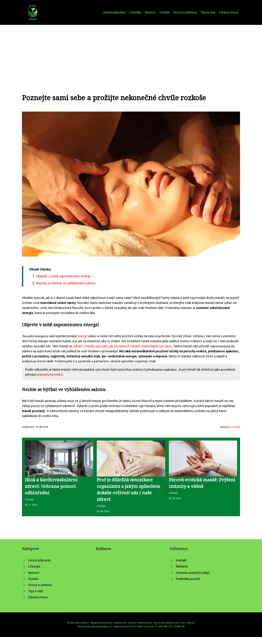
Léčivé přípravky (114, 12)
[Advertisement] (131, 52)
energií (82, 336)
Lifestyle (135, 12)
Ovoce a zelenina (185, 12)
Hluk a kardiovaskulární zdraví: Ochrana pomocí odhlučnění (51, 486)
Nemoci (150, 12)
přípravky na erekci (50, 374)
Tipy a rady (208, 12)
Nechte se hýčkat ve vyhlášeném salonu (66, 283)
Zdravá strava (228, 12)
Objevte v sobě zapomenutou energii (63, 276)
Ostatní (164, 12)
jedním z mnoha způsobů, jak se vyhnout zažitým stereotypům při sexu (122, 346)
